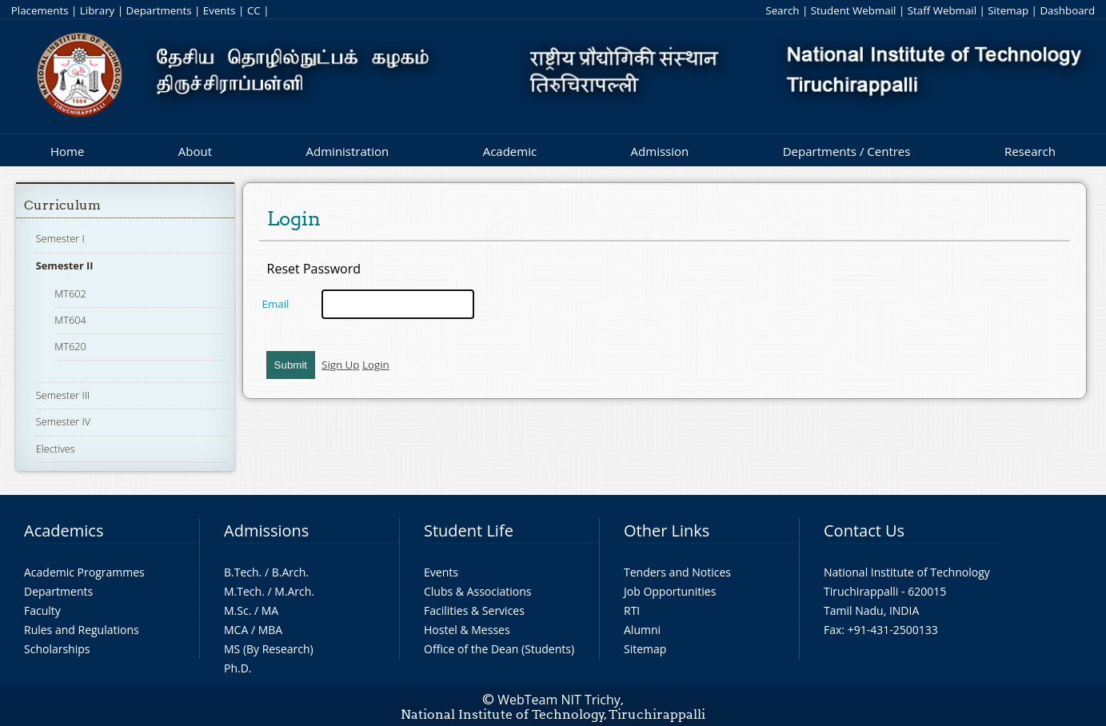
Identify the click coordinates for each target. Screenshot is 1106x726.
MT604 (70, 320)
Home (67, 151)
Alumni (642, 629)
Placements (40, 10)
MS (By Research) (268, 648)
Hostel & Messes (467, 629)
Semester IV (63, 421)
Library (97, 10)
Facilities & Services (474, 610)
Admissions (266, 530)
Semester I (60, 238)
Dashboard (1067, 10)
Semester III (63, 395)
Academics (63, 530)
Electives (55, 448)
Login (375, 364)
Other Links (666, 530)
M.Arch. (294, 591)
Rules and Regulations (81, 629)
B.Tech (241, 572)
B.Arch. (290, 572)
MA (270, 610)
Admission (660, 151)
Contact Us (864, 530)
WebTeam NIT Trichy (559, 699)
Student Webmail (853, 10)
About (195, 151)
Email (275, 304)
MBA (270, 629)
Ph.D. (238, 668)
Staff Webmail (942, 10)
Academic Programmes (84, 572)
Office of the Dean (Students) (499, 648)
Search (782, 10)
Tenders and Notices (677, 572)
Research (1030, 151)
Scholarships (57, 648)
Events (219, 10)
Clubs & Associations (478, 591)
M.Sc (236, 610)
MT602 (70, 293)
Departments (159, 10)
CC (254, 10)
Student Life (468, 530)
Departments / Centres (847, 151)
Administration (347, 151)
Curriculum (62, 205)
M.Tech (243, 591)
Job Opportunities (670, 591)
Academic (510, 151)
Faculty (42, 610)
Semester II (65, 265)
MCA (236, 629)
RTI (632, 610)
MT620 (70, 346)
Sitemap (1008, 10)
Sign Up (340, 364)
